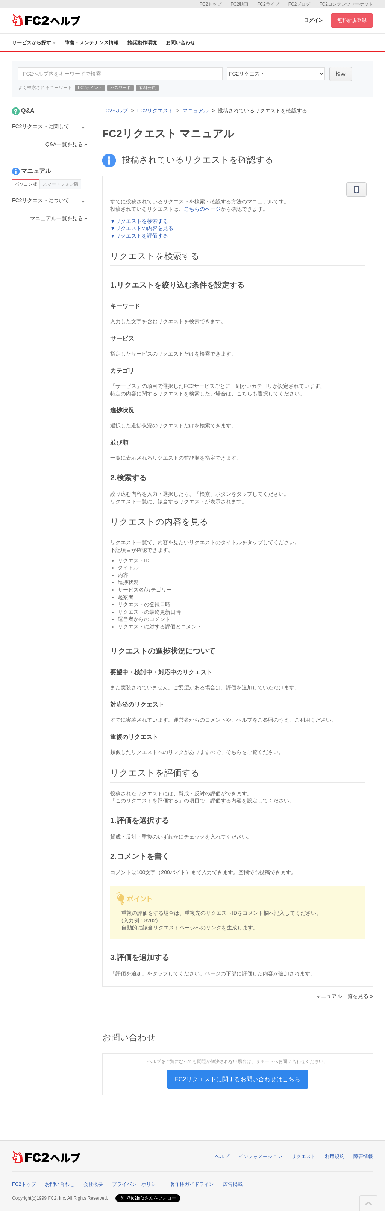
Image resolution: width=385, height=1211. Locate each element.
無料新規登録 (352, 20)
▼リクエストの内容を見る (141, 228)
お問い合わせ (180, 42)
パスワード (120, 87)
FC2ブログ (299, 4)
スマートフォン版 (60, 184)
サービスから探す (34, 42)
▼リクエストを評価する (139, 236)
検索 (341, 74)
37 (276, 73)
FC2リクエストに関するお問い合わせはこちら (237, 1079)
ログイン (313, 20)
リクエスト (303, 1156)
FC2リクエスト (155, 110)
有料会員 (147, 87)
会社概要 (93, 1184)
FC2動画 (239, 4)
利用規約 (334, 1156)
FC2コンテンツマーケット (346, 4)
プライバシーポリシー (136, 1184)
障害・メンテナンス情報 (91, 42)
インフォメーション (260, 1156)
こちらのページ (202, 209)
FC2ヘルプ (115, 110)
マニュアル (195, 110)
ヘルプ (222, 1156)
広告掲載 (233, 1184)
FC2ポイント (90, 87)
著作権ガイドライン (192, 1184)
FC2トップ (211, 4)
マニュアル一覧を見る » (344, 996)
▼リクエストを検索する (139, 221)
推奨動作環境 (142, 42)
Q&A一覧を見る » (66, 144)
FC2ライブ (268, 4)
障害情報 (363, 1156)
